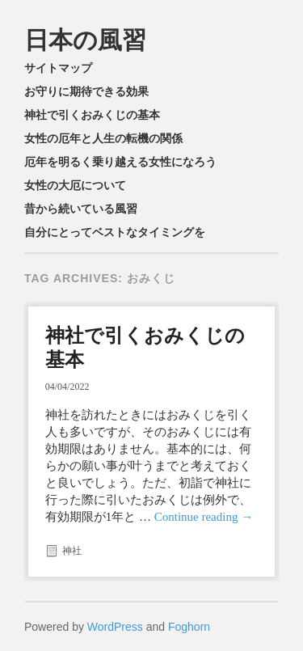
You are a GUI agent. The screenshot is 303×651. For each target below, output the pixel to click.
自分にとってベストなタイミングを (114, 232)
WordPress (115, 626)
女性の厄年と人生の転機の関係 (103, 138)
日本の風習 (85, 40)
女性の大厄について (75, 185)
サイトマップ (58, 67)
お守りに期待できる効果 (86, 91)
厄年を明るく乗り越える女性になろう (120, 161)
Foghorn (189, 626)
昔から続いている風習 (80, 208)
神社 (72, 550)
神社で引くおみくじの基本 (92, 114)
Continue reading (203, 516)
